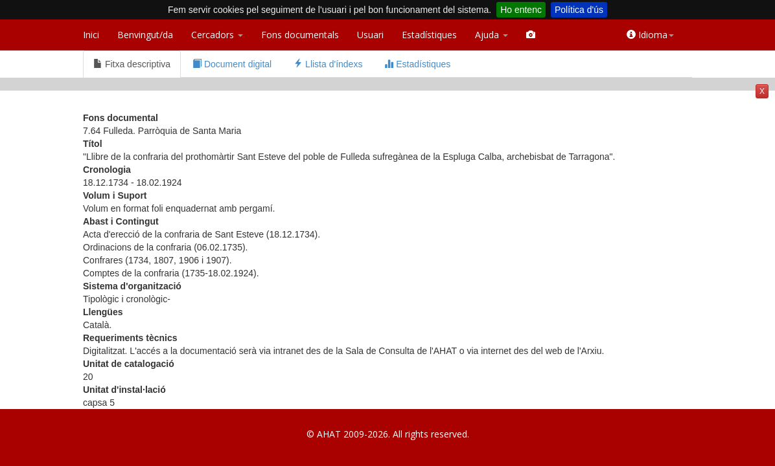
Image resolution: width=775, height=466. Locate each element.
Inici (91, 34)
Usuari (370, 34)
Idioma (650, 34)
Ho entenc (521, 10)
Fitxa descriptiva (131, 64)
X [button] (762, 91)
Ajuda (491, 34)
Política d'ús (579, 10)
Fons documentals (300, 34)
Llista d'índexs (328, 64)
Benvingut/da (145, 34)
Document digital (232, 64)
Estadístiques (429, 34)
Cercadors (217, 34)
